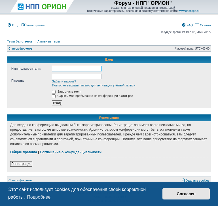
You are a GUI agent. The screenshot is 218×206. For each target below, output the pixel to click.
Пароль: (17, 80)
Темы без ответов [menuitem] (20, 41)
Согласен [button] (186, 194)
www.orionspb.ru (189, 10)
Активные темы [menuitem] (48, 41)
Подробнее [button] (38, 197)
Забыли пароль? (64, 81)
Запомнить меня (66, 91)
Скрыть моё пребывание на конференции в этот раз (92, 95)
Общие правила (23, 152)
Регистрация (21, 164)
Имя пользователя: (26, 68)
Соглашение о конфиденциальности (71, 152)
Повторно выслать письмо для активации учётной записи (93, 85)
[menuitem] (13, 25)
